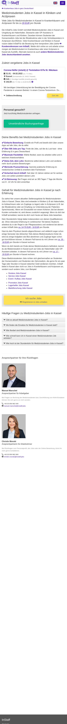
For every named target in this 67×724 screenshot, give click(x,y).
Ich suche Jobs (33, 300)
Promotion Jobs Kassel (18, 283)
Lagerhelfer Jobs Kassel (18, 285)
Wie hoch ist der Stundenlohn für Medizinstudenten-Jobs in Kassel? (33, 343)
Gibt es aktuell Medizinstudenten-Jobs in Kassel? (26, 320)
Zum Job (55, 96)
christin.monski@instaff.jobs (14, 457)
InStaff (6, 719)
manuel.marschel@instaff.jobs (15, 406)
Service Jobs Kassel (17, 276)
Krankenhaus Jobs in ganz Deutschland (17, 8)
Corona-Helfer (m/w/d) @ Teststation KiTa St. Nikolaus (31, 70)
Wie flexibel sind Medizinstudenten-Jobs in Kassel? (26, 330)
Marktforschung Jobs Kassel (20, 288)
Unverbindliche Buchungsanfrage (26, 123)
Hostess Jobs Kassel (17, 273)
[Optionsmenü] (62, 3)
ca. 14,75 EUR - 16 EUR (28, 227)
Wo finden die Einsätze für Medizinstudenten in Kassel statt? (30, 325)
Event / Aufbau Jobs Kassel (20, 279)
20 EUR (26, 23)
